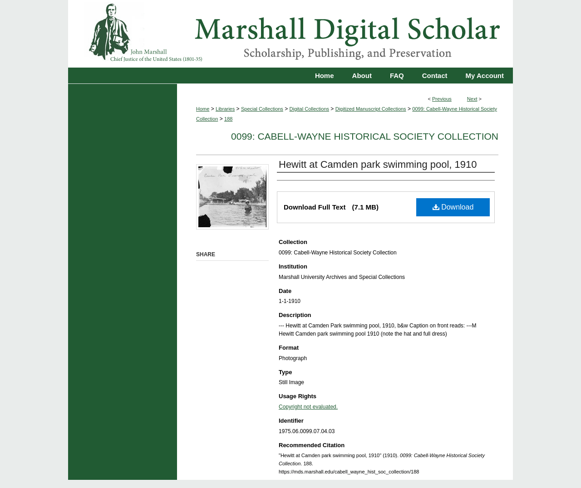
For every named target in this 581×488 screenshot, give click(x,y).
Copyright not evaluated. (308, 407)
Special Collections (262, 109)
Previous (442, 99)
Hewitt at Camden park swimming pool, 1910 (378, 164)
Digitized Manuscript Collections (370, 109)
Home (202, 109)
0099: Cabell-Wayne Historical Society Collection (364, 136)
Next (472, 99)
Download (453, 207)
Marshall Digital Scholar (290, 34)
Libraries (225, 109)
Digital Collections (309, 109)
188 (228, 119)
